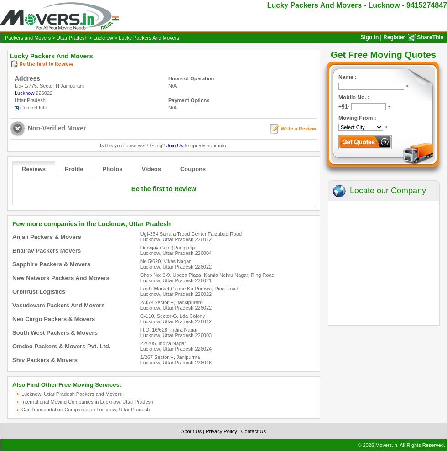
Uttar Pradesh (72, 38)
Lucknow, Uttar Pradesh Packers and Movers (71, 394)
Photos (113, 169)
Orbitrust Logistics (38, 291)
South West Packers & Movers (55, 332)
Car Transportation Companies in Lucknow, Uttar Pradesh (85, 409)
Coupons (193, 169)
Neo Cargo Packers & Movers (53, 319)
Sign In (369, 37)
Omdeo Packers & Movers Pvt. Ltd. (61, 346)
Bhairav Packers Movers (46, 250)
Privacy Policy (221, 431)
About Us (191, 431)
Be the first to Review (163, 188)
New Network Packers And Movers (60, 278)
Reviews (34, 169)
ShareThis (430, 37)
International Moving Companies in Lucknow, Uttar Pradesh (87, 401)
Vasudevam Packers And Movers (58, 305)
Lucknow (103, 38)
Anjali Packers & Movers (46, 236)
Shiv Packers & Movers (45, 360)
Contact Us (253, 431)
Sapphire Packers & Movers (51, 264)
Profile (74, 169)
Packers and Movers (28, 38)
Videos (151, 169)
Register (394, 37)
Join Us (174, 145)
